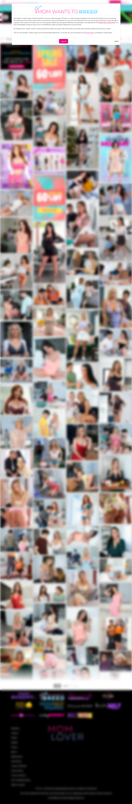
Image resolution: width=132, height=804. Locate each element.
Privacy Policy (89, 33)
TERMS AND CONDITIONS (106, 22)
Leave (116, 41)
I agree (64, 41)
